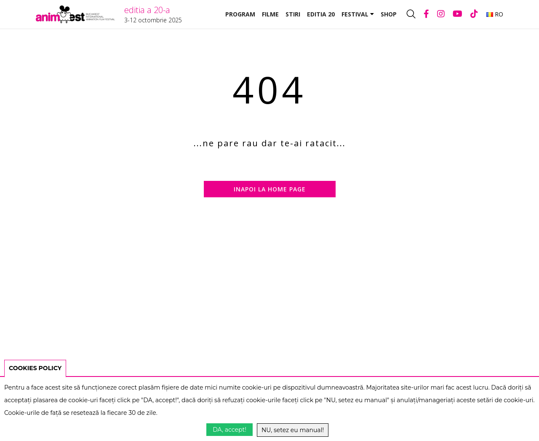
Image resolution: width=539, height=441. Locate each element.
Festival (358, 14)
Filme (270, 14)
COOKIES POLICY (35, 368)
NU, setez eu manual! (292, 430)
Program (240, 14)
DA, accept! (229, 429)
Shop (389, 14)
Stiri (293, 14)
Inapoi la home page (270, 189)
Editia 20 (321, 14)
